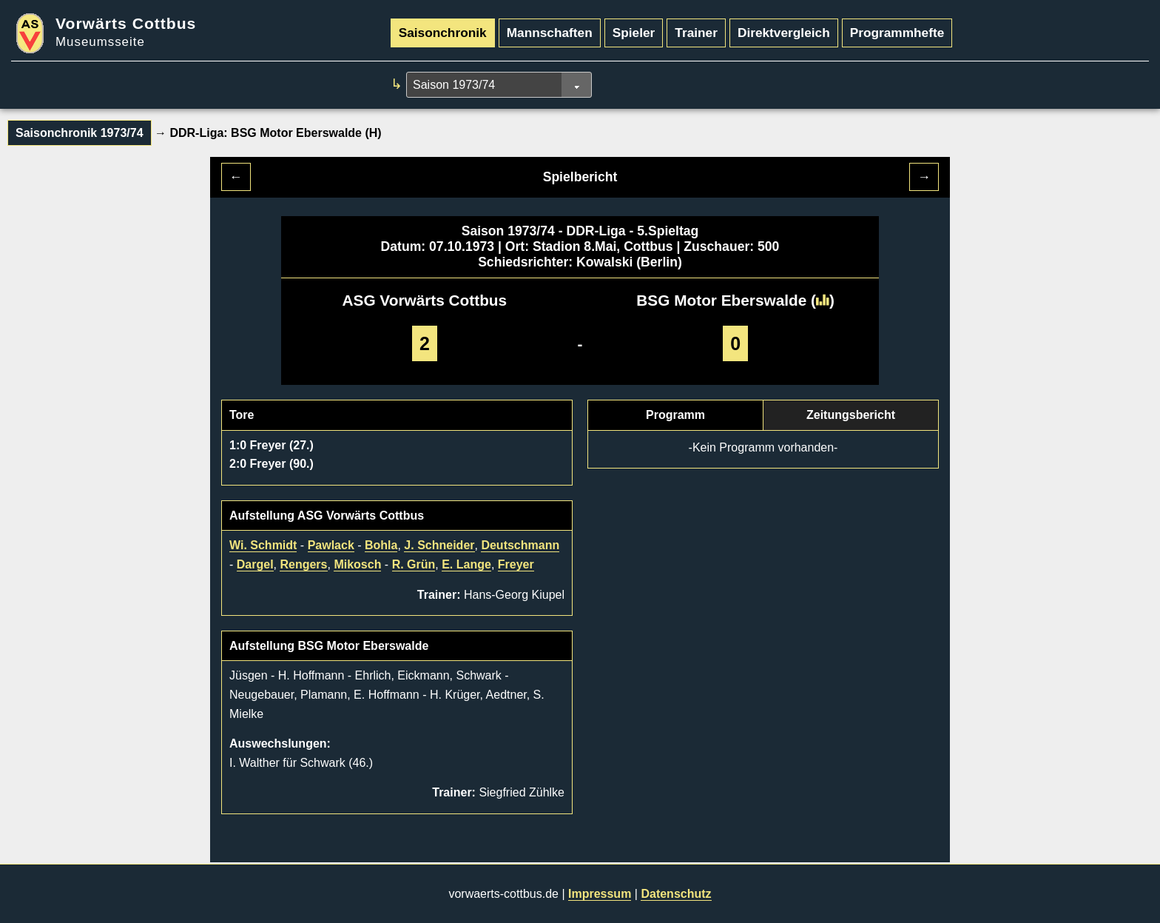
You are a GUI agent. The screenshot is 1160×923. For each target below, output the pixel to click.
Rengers (303, 564)
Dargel (255, 564)
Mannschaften (550, 32)
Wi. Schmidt (263, 545)
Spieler (634, 32)
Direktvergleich (784, 32)
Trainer (696, 32)
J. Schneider (439, 545)
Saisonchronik (443, 32)
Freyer (516, 564)
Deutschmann (520, 545)
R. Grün (414, 564)
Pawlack (331, 545)
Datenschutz (676, 893)
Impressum (599, 893)
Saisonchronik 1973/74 (80, 133)
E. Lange (466, 564)
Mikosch (357, 564)
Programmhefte (897, 32)
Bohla (381, 545)
